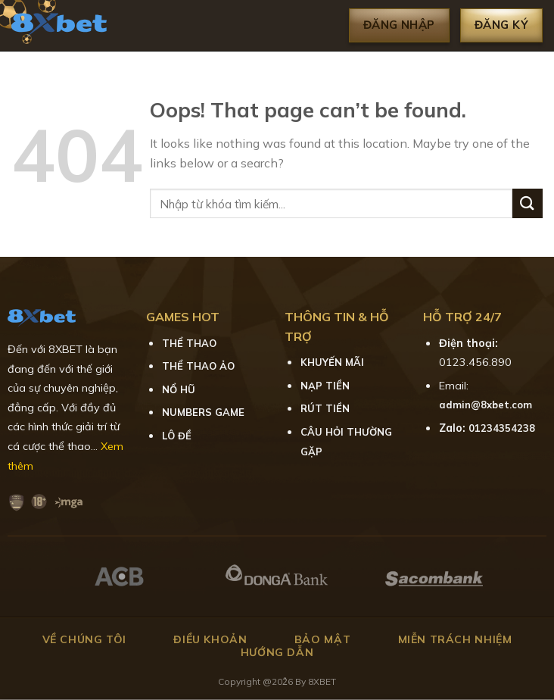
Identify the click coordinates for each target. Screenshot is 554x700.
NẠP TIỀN (325, 386)
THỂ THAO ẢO (198, 366)
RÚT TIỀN (325, 408)
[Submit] (527, 203)
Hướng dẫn (277, 652)
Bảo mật (322, 639)
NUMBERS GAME (203, 412)
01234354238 (501, 428)
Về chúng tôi (84, 639)
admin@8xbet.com (485, 404)
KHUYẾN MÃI (332, 362)
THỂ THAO (189, 343)
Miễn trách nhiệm (455, 639)
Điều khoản (210, 639)
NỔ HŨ (178, 389)
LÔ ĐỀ (176, 436)
